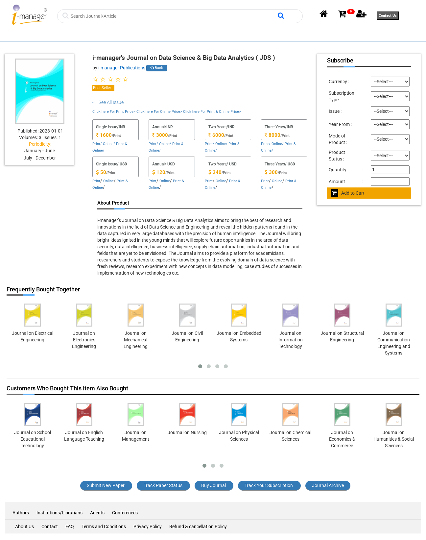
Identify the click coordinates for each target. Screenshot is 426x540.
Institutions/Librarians (59, 512)
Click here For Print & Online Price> (212, 112)
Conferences (125, 512)
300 (271, 172)
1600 (104, 135)
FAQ (69, 526)
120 (158, 172)
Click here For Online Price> (159, 112)
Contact (49, 526)
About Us (24, 526)
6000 (216, 135)
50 (101, 172)
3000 (160, 135)
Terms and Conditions (104, 526)
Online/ (109, 144)
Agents (97, 512)
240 (215, 172)
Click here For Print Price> (113, 112)
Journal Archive (328, 485)
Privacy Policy (147, 526)
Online (108, 181)
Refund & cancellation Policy (198, 526)
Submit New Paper (106, 485)
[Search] (173, 16)
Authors (21, 512)
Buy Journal (213, 485)
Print (96, 181)
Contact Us (388, 15)
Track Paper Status (163, 485)
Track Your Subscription (269, 485)
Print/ (97, 144)
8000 (272, 135)
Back (156, 68)
